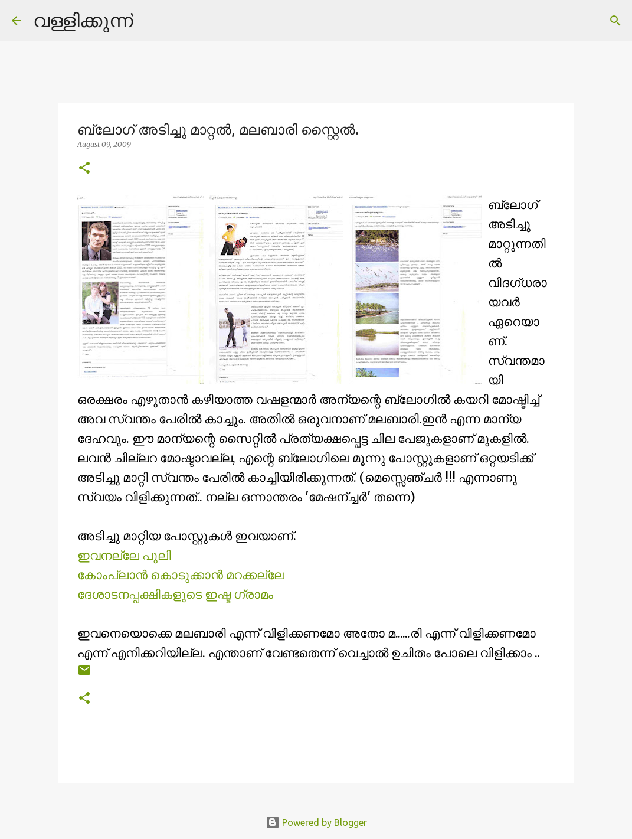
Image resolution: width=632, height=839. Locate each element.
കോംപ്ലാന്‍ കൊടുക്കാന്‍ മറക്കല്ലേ (180, 575)
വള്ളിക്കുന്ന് (83, 20)
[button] (84, 169)
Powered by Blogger (316, 822)
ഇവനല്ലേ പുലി (124, 555)
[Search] (149, 20)
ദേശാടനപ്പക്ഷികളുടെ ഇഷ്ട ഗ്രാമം (175, 594)
